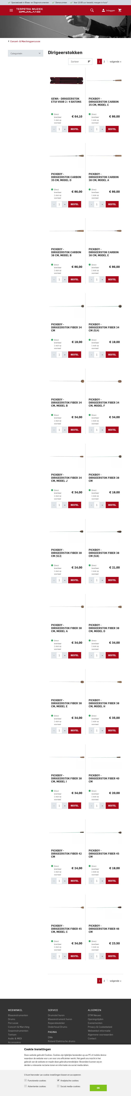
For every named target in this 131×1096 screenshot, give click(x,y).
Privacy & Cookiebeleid (100, 1026)
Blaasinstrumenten (18, 1015)
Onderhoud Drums (57, 1026)
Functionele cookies (37, 1080)
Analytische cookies (69, 1080)
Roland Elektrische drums (61, 1041)
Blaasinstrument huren (60, 1019)
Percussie (13, 1023)
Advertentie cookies (37, 1086)
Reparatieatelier (56, 1023)
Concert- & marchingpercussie (24, 41)
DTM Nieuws (94, 1015)
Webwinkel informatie (99, 1030)
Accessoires (14, 1042)
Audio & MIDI (15, 1038)
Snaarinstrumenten (18, 1030)
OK (98, 1088)
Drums (11, 1019)
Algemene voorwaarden (100, 1034)
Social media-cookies (70, 1086)
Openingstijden (95, 1019)
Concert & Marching (18, 1026)
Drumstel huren (56, 1015)
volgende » (115, 61)
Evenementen (95, 1023)
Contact (92, 1038)
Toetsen (12, 1034)
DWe (50, 1037)
